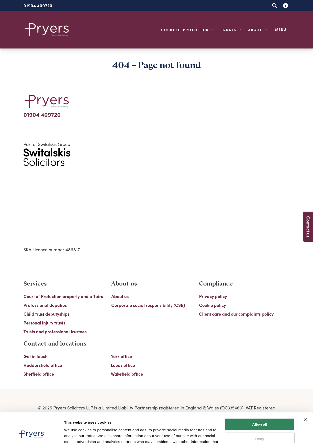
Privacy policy (213, 296)
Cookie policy (212, 305)
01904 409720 (37, 5)
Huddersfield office (42, 365)
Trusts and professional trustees (55, 331)
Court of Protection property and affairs (63, 296)
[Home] (46, 30)
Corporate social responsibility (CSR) (148, 305)
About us (120, 296)
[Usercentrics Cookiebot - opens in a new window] (31, 433)
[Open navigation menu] (282, 29)
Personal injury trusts (44, 322)
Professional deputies (45, 305)
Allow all (259, 397)
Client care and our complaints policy (236, 314)
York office (121, 356)
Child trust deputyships (46, 314)
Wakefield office (127, 374)
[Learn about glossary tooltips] (285, 5)
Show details (75, 433)
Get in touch (35, 356)
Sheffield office (38, 374)
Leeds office (123, 365)
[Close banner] (305, 392)
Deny (259, 411)
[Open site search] (274, 5)
